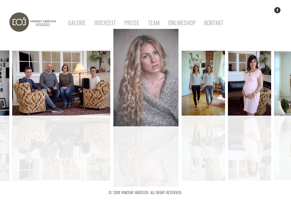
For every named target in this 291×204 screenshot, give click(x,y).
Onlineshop (182, 23)
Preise (132, 23)
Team (154, 23)
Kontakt (214, 23)
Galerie (77, 23)
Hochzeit (105, 23)
